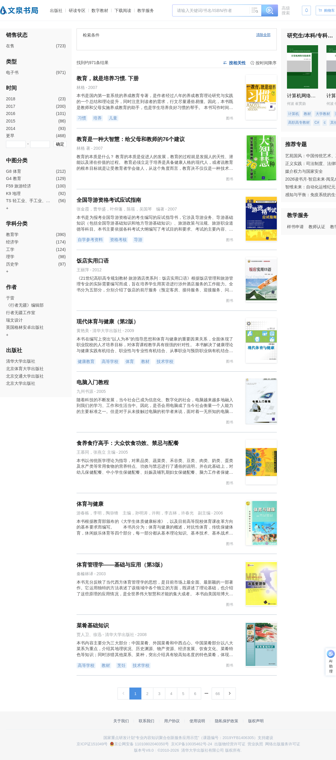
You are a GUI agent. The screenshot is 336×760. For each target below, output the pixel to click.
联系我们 (146, 721)
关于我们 (121, 721)
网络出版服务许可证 (282, 744)
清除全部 (263, 35)
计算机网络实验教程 (308, 95)
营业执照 (255, 744)
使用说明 (197, 721)
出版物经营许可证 (229, 744)
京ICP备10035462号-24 (191, 744)
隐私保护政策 (226, 721)
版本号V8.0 (144, 750)
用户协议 (172, 721)
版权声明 (256, 721)
